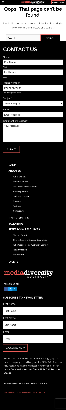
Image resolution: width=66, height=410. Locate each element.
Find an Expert (20, 235)
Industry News (20, 250)
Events (13, 261)
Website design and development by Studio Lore (24, 392)
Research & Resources (24, 229)
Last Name (9, 318)
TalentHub (16, 223)
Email (6, 332)
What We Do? (19, 177)
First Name (9, 304)
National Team (20, 182)
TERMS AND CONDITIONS (16, 383)
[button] (58, 2)
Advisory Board (20, 191)
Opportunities (18, 218)
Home (12, 165)
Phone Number (11, 82)
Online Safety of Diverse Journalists (30, 240)
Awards (16, 201)
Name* (6, 57)
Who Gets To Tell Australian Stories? (30, 245)
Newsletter (18, 255)
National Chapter (21, 196)
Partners (17, 206)
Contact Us (18, 211)
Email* (6, 109)
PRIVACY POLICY (39, 383)
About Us (14, 170)
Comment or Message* (15, 121)
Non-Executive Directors (25, 186)
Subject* (7, 98)
